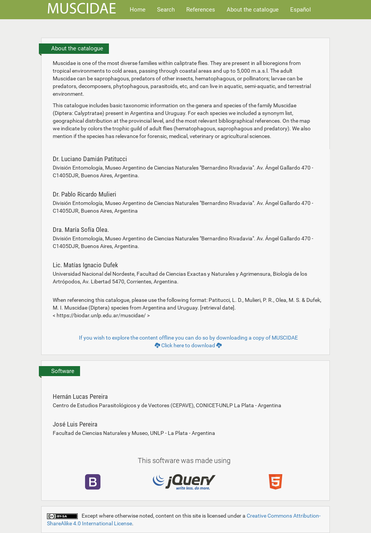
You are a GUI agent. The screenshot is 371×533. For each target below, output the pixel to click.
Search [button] (166, 9)
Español (300, 9)
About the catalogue (253, 9)
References (200, 9)
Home (137, 9)
